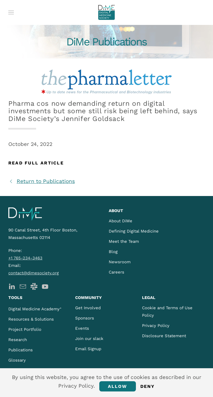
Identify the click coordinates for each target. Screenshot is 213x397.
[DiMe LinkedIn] (11, 286)
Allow (117, 386)
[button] (11, 12)
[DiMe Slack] (34, 286)
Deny (147, 386)
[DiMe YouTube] (45, 286)
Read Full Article (36, 163)
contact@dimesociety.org (33, 272)
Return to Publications (41, 181)
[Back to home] (106, 12)
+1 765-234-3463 (25, 258)
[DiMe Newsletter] (22, 286)
